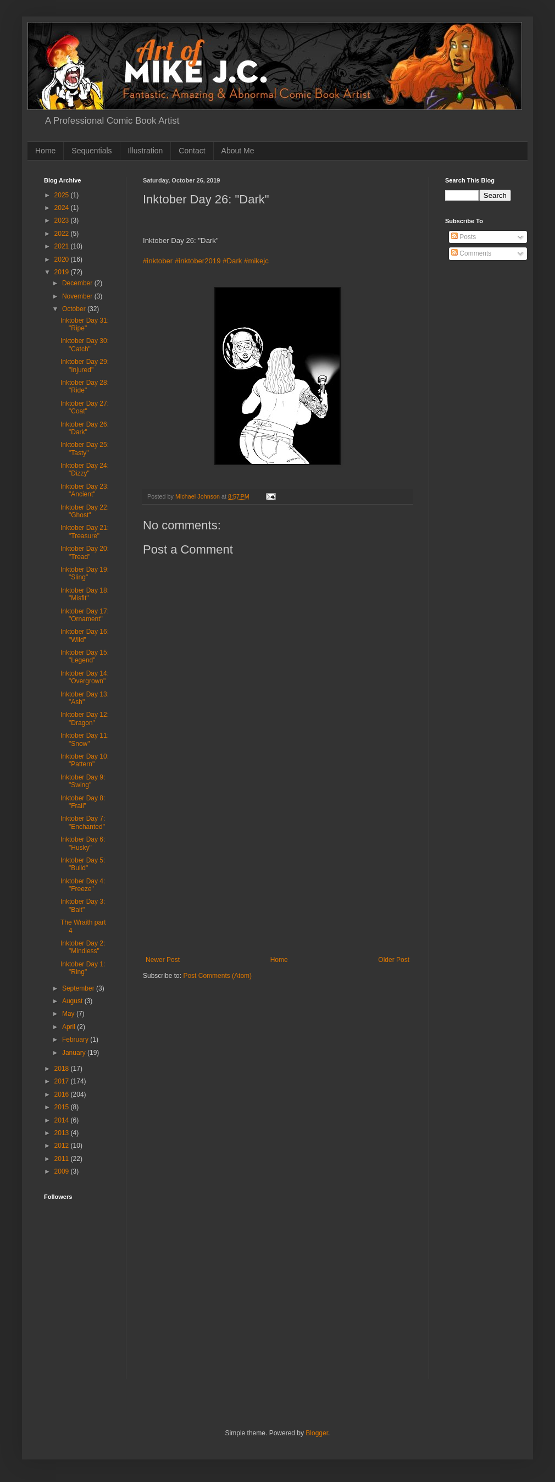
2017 (62, 1081)
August (73, 1001)
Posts (463, 237)
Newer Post (163, 960)
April (69, 1027)
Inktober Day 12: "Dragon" (84, 718)
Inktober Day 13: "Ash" (84, 698)
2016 (62, 1094)
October (74, 309)
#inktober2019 (198, 261)
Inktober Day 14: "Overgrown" (84, 677)
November (78, 296)
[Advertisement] (277, 873)
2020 (62, 259)
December (78, 283)
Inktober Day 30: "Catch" (84, 344)
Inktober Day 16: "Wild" (84, 635)
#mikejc (256, 261)
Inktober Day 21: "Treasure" (84, 531)
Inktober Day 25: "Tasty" (84, 448)
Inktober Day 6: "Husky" (82, 843)
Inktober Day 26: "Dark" (84, 428)
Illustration (145, 150)
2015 (62, 1107)
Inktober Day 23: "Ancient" (84, 490)
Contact (192, 150)
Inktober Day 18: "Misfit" (84, 594)
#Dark (232, 261)
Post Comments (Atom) (217, 976)
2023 (62, 220)
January (74, 1053)
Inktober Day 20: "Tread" (84, 552)
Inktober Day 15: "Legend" (84, 656)
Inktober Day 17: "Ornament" (84, 615)
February (76, 1039)
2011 (62, 1159)
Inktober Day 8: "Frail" (82, 802)
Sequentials (91, 150)
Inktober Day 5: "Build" (82, 864)
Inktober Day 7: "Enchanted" (82, 822)
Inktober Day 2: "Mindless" (82, 947)
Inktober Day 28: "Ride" (84, 386)
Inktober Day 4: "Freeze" (82, 885)
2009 (62, 1171)
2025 (62, 195)
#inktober (158, 261)
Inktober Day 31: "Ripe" (84, 324)
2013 (62, 1133)
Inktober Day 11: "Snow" (84, 739)
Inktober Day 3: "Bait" (82, 905)
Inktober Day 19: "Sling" (84, 573)
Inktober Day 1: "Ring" (82, 968)
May (69, 1014)
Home (45, 150)
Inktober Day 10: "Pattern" (84, 760)
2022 (62, 233)
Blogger (317, 1433)
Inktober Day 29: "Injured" (84, 365)
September (79, 988)
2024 (62, 208)
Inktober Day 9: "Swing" (82, 781)
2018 (62, 1068)
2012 (62, 1145)
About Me (237, 150)
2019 (62, 272)
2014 (62, 1120)
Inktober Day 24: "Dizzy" (84, 469)
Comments (471, 253)
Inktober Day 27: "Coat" (84, 407)
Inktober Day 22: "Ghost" (84, 511)
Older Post (393, 960)
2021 (62, 246)
